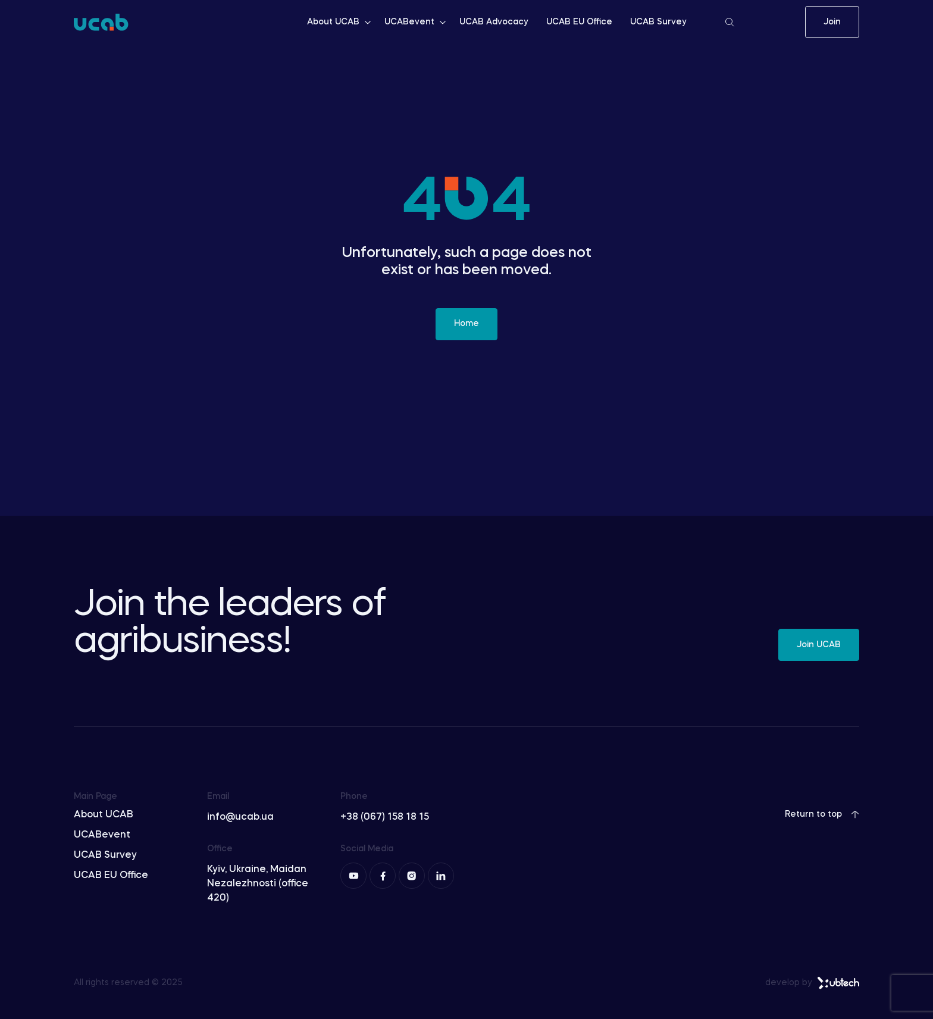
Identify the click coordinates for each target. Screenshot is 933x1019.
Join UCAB (819, 645)
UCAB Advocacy (493, 22)
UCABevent (415, 22)
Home (466, 323)
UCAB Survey (658, 22)
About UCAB (339, 22)
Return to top (822, 814)
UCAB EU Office (579, 22)
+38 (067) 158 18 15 (384, 817)
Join (832, 22)
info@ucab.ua (240, 817)
